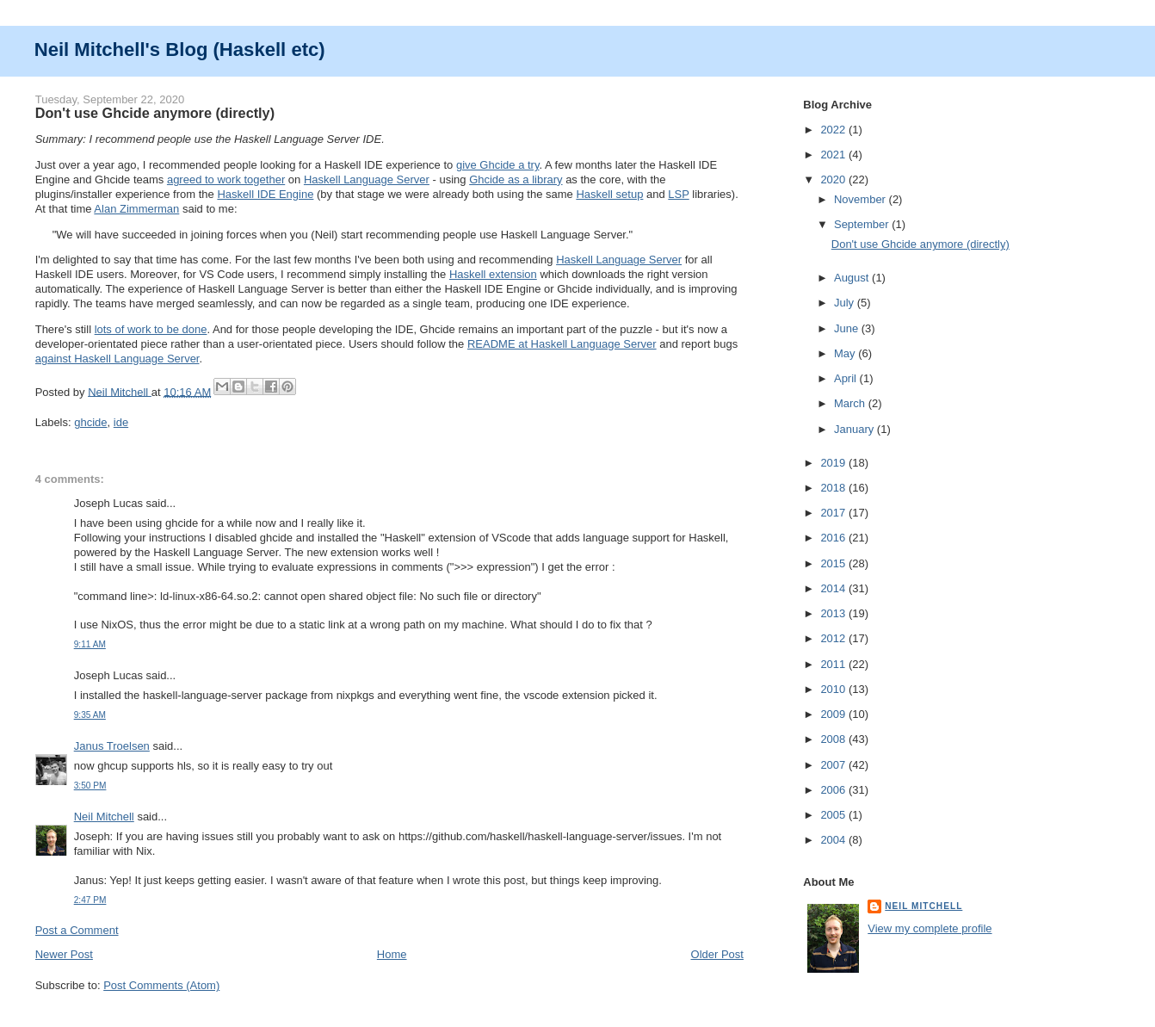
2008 (834, 739)
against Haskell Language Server (117, 358)
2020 (834, 179)
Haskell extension (493, 274)
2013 (834, 613)
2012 (834, 638)
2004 (834, 839)
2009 (834, 714)
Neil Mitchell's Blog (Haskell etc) (179, 49)
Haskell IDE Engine (265, 194)
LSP (678, 194)
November (861, 199)
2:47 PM (90, 900)
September (863, 224)
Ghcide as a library (515, 179)
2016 (834, 537)
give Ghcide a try (498, 164)
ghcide (90, 422)
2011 (834, 664)
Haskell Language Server (366, 179)
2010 (834, 689)
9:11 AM (90, 644)
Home (392, 954)
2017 (834, 512)
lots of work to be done (151, 329)
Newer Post (64, 954)
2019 (834, 462)
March (851, 403)
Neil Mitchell (119, 391)
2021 (834, 154)
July (845, 302)
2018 (834, 487)
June (848, 328)
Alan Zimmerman (136, 208)
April (847, 378)
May (846, 353)
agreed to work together (226, 179)
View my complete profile (929, 928)
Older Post (717, 954)
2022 (834, 129)
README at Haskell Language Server (562, 343)
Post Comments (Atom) (161, 985)
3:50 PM (90, 785)
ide (121, 422)
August (853, 277)
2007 (834, 764)
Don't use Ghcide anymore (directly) (920, 244)
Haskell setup (609, 194)
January (855, 429)
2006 (834, 789)
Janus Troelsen (112, 745)
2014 (834, 588)
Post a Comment (77, 930)
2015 (834, 563)
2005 (834, 814)
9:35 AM (90, 715)
